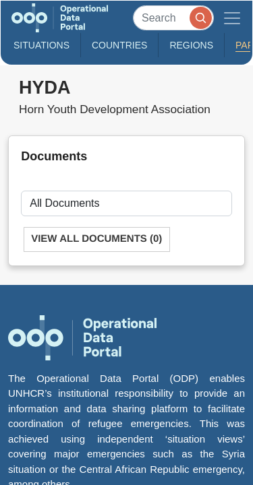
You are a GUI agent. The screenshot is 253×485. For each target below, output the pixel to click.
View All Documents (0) (96, 239)
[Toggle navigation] (232, 18)
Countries (119, 45)
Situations (41, 45)
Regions (191, 45)
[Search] (173, 17)
